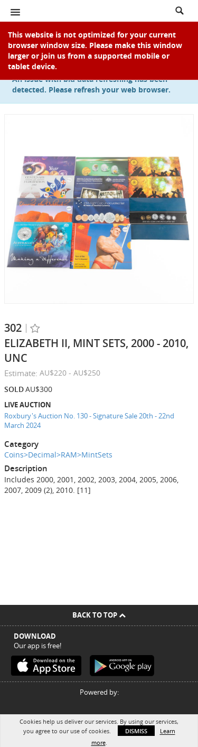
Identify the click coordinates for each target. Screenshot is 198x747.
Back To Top (99, 615)
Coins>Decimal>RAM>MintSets (58, 455)
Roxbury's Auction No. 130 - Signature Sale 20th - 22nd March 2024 (89, 421)
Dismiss (136, 731)
